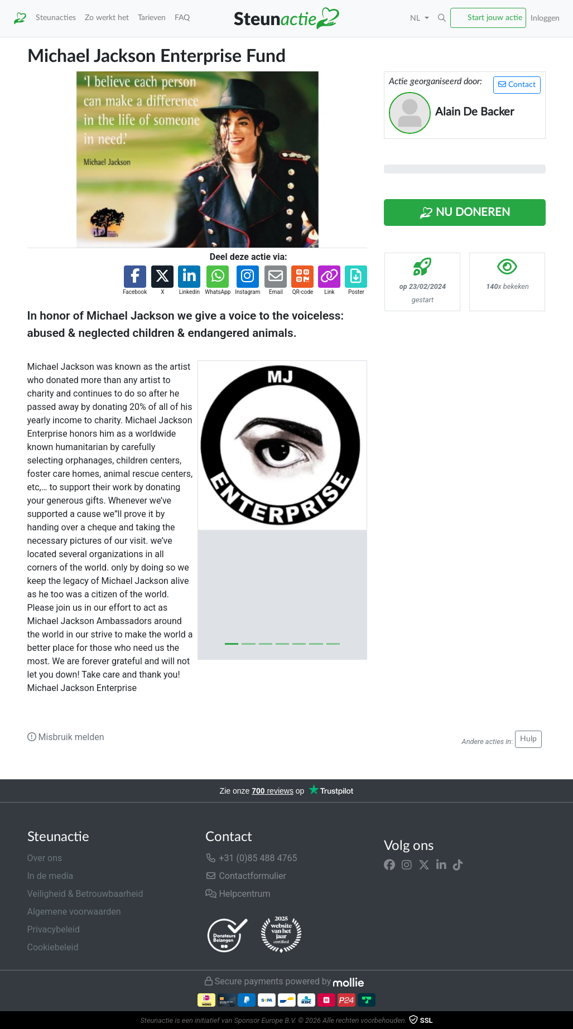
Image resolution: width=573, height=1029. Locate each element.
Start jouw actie (495, 17)
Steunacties (56, 17)
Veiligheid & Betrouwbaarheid (85, 893)
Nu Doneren (465, 213)
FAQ (182, 17)
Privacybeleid (53, 929)
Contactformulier (245, 876)
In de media (50, 876)
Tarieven (152, 17)
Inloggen (545, 18)
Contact (517, 84)
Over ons (44, 858)
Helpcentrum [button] (237, 893)
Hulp (528, 739)
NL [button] (416, 18)
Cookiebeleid (53, 947)
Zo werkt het (107, 17)
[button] (442, 18)
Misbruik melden (65, 737)
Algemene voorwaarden (74, 911)
